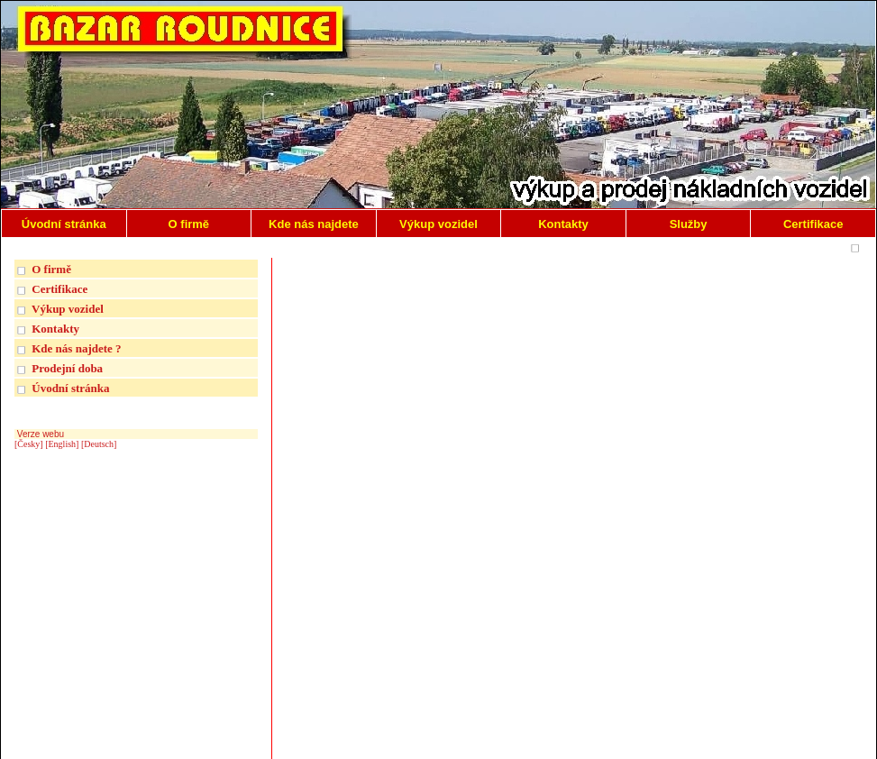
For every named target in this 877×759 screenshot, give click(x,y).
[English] (61, 444)
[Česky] (28, 444)
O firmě (51, 269)
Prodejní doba (67, 368)
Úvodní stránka (70, 388)
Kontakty (55, 328)
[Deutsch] (98, 444)
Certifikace (59, 289)
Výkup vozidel (68, 308)
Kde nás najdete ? (76, 348)
